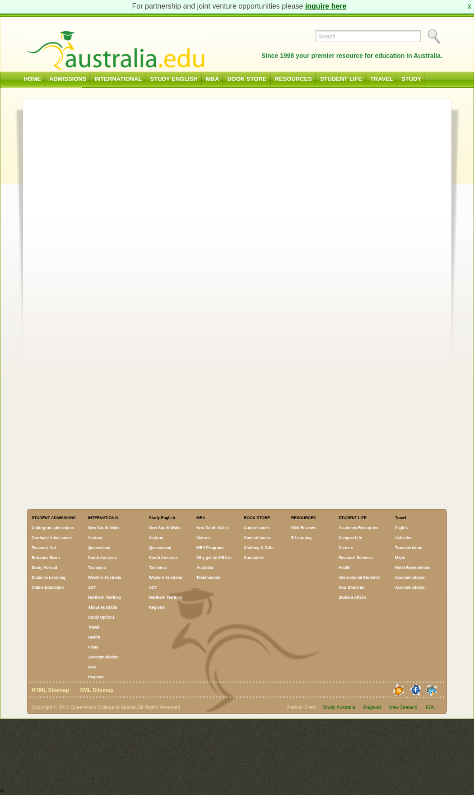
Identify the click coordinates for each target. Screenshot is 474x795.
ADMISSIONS (67, 79)
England (372, 707)
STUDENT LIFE (341, 79)
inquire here (326, 6)
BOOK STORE (246, 79)
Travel (381, 79)
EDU (431, 707)
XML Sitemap (96, 690)
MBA (212, 79)
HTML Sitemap (50, 690)
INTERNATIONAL (118, 79)
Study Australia (339, 707)
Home (32, 79)
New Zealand (403, 707)
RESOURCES (293, 79)
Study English (174, 79)
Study (411, 79)
